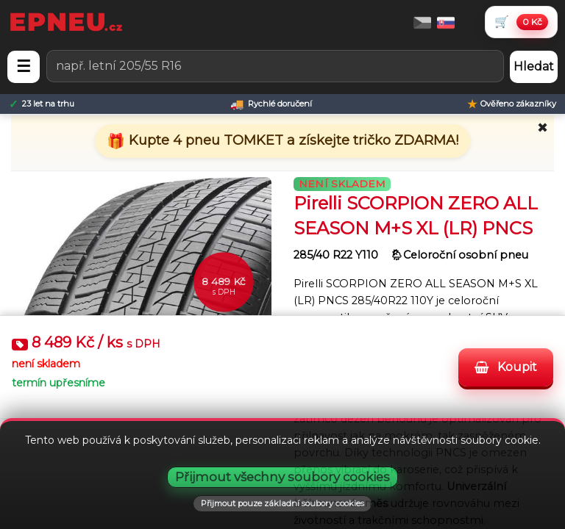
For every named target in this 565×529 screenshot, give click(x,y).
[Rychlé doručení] (271, 104)
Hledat (534, 66)
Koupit (506, 367)
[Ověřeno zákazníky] (512, 104)
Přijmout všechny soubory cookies (282, 476)
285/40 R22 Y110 (337, 255)
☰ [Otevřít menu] (23, 66)
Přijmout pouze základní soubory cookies (282, 503)
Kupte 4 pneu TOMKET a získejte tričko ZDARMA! (291, 140)
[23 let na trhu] (41, 104)
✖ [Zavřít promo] (542, 127)
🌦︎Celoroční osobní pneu (459, 255)
